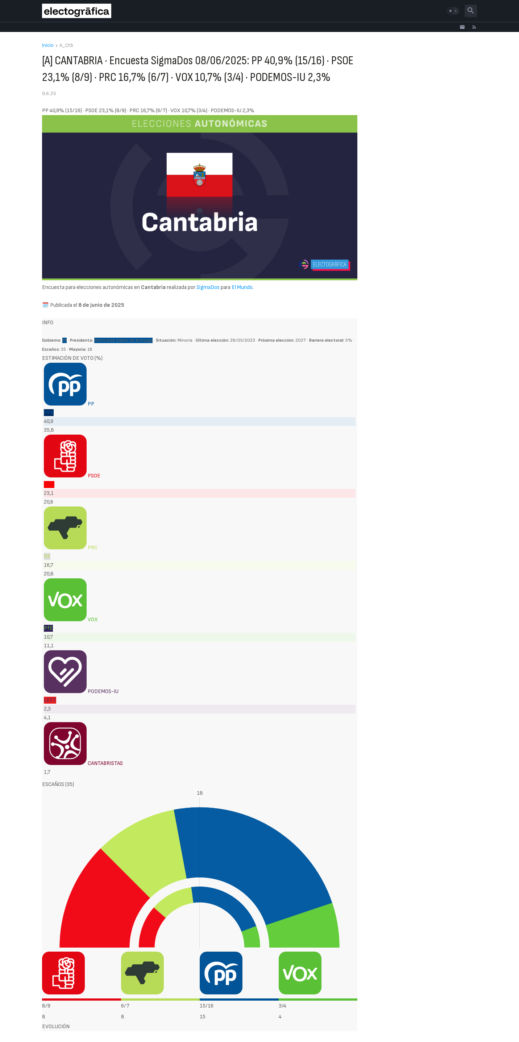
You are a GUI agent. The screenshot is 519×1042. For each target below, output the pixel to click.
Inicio (48, 45)
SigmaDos (208, 287)
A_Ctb (66, 45)
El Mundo (242, 287)
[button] (453, 11)
